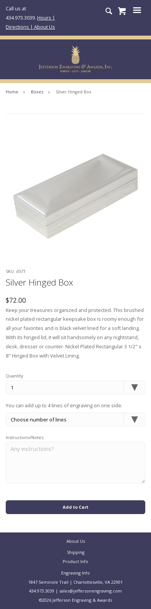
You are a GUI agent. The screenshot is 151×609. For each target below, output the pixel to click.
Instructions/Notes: (25, 437)
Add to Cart (75, 507)
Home (12, 92)
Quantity (14, 376)
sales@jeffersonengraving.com (90, 591)
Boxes (37, 92)
